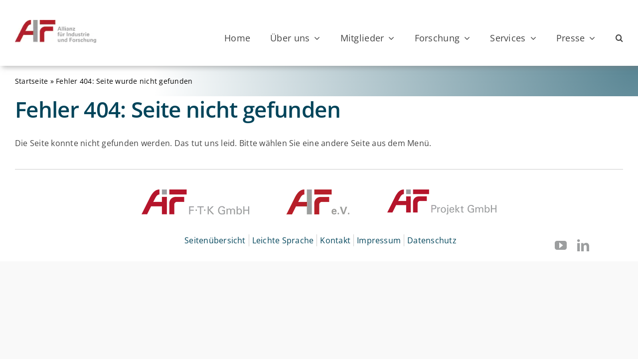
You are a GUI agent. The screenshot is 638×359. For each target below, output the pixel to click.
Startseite (31, 81)
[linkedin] (583, 245)
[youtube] (561, 245)
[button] (619, 38)
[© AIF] (318, 193)
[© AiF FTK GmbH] (195, 193)
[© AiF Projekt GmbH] (441, 193)
